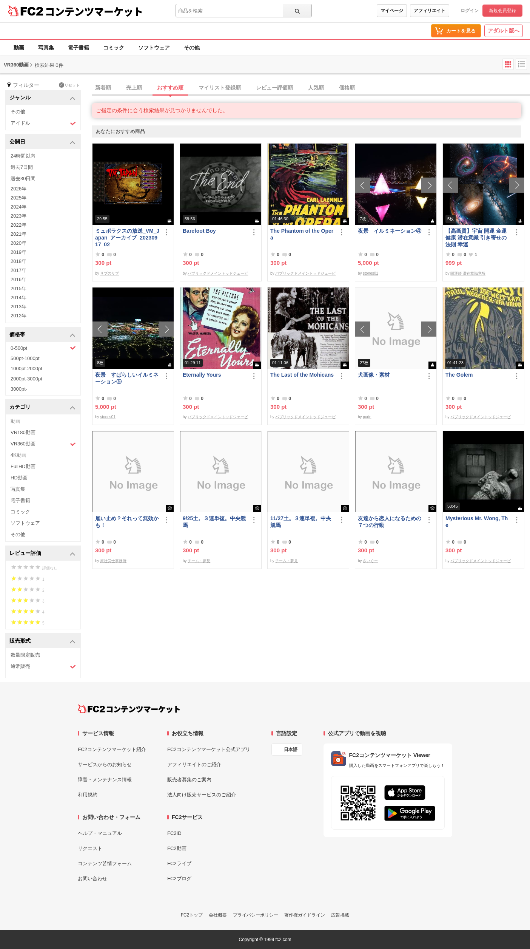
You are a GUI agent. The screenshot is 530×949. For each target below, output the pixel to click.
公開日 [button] (42, 142)
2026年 (18, 189)
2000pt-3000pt (26, 379)
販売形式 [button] (42, 641)
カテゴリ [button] (42, 407)
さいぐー (370, 561)
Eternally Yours (202, 375)
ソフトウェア (154, 48)
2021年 (18, 234)
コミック (113, 48)
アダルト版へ (503, 31)
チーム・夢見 (199, 561)
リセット (69, 85)
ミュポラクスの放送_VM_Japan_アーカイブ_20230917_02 (127, 237)
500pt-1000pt (25, 358)
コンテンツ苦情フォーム (105, 863)
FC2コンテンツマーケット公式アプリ (208, 749)
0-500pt (43, 348)
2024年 (18, 207)
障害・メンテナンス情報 (105, 779)
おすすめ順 (170, 88)
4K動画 (18, 455)
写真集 (46, 48)
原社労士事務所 (113, 561)
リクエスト (90, 848)
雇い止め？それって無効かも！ (127, 521)
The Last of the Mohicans (302, 375)
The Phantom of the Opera (301, 234)
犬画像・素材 (374, 375)
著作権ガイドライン (304, 915)
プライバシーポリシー (255, 915)
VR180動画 (23, 432)
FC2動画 (176, 848)
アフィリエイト (429, 10)
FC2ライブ (179, 863)
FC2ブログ (179, 878)
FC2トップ (192, 915)
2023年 (18, 216)
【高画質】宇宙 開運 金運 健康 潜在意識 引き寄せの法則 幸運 (476, 237)
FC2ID (174, 833)
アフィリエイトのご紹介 (194, 764)
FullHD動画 (23, 466)
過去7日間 (22, 167)
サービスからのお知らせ (105, 764)
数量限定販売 (25, 655)
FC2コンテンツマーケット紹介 (112, 749)
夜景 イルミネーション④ (389, 231)
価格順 (347, 88)
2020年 (18, 243)
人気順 (316, 88)
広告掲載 (340, 915)
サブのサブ (109, 273)
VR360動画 (43, 444)
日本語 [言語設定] (290, 749)
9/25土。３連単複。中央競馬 (214, 521)
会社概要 (218, 915)
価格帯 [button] (42, 334)
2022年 (18, 225)
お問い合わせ (92, 878)
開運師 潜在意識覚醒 (467, 273)
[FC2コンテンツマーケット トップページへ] (129, 708)
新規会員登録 (502, 10)
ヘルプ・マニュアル (100, 833)
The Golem (459, 375)
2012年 (18, 315)
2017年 (18, 270)
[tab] (311, 88)
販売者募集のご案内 (189, 779)
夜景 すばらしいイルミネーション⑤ (127, 378)
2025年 (18, 198)
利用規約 (87, 795)
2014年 (18, 297)
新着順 (103, 88)
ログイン (470, 10)
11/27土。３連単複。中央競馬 (300, 521)
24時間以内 (23, 156)
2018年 (18, 261)
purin (367, 417)
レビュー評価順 (274, 88)
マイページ (392, 10)
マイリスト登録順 (220, 88)
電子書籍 (78, 48)
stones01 (370, 273)
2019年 (18, 252)
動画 (19, 48)
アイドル (43, 123)
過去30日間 (23, 178)
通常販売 (43, 666)
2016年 (18, 279)
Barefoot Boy (199, 231)
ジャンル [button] (42, 98)
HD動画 (19, 478)
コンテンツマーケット (94, 11)
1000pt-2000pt (26, 368)
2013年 (18, 306)
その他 (192, 48)
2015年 (18, 288)
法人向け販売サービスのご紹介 (201, 795)
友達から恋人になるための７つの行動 (389, 521)
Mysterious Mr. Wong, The (476, 521)
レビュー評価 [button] (42, 553)
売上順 (134, 88)
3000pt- (19, 389)
